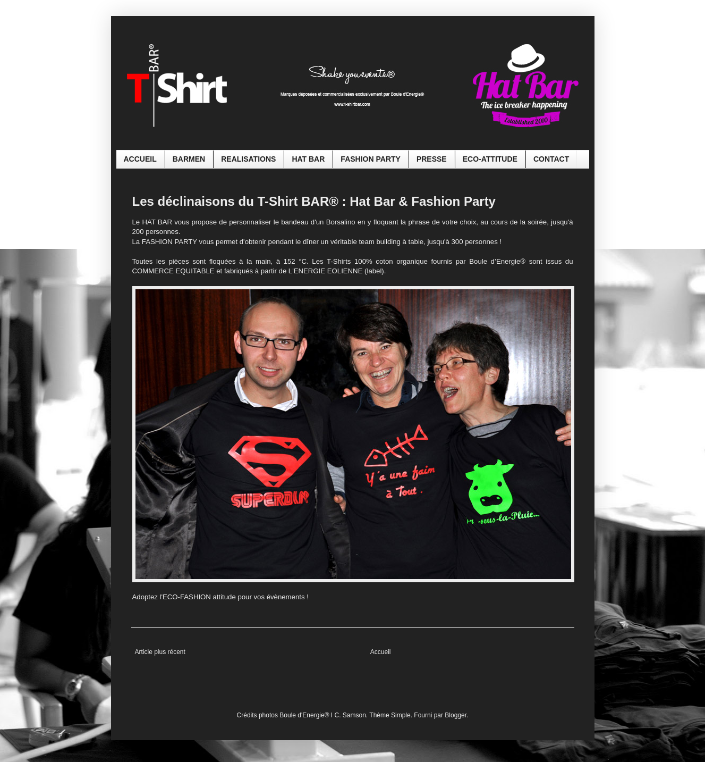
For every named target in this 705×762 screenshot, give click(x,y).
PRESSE (432, 159)
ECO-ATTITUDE (490, 159)
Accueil (380, 652)
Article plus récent (160, 652)
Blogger (455, 715)
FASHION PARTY (371, 159)
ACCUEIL (140, 159)
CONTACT (551, 159)
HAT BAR (308, 159)
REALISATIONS (248, 159)
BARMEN (189, 159)
